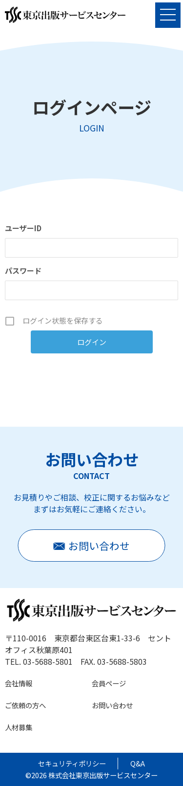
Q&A (137, 763)
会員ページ (109, 683)
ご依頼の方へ (25, 705)
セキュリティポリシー (72, 763)
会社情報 (18, 683)
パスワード (23, 270)
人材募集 (18, 727)
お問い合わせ (112, 705)
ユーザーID (23, 228)
